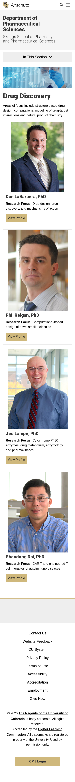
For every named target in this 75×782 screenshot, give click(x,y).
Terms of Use (37, 666)
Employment (37, 690)
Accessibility (37, 674)
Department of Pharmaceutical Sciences (21, 23)
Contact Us (37, 633)
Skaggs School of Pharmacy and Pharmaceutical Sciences (29, 38)
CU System (37, 650)
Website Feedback (37, 641)
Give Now (37, 699)
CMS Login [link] (37, 761)
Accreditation (37, 682)
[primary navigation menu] (68, 5)
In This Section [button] (37, 57)
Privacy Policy (37, 658)
